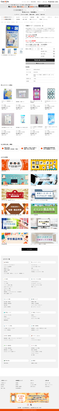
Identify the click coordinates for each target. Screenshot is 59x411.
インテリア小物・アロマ (35, 266)
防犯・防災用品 (34, 349)
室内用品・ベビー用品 (35, 348)
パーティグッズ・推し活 (35, 339)
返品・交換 (3, 388)
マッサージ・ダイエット (8, 339)
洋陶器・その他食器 (35, 303)
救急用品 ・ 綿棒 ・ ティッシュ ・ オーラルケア (20, 22)
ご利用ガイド (39, 1)
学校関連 (18, 19)
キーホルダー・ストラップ (36, 283)
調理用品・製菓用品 (7, 303)
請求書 (17, 384)
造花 (32, 268)
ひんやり (18, 17)
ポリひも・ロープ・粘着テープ (9, 351)
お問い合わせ (44, 1)
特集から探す (32, 14)
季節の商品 (6, 363)
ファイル (5, 281)
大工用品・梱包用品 (7, 348)
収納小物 (5, 271)
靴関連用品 (6, 320)
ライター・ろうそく (35, 353)
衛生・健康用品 (7, 22)
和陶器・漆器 (33, 301)
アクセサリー (33, 316)
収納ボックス (6, 268)
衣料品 (5, 316)
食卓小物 (5, 305)
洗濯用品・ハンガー (35, 330)
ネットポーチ (25, 17)
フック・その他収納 (7, 266)
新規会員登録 (33, 1)
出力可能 (32, 6)
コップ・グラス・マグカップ (36, 305)
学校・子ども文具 (7, 290)
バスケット (50, 17)
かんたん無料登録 (44, 6)
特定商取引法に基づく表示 (36, 407)
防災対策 (32, 17)
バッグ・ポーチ (7, 318)
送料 (12, 6)
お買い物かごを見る (53, 1)
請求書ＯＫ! (22, 6)
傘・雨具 (33, 354)
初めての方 (43, 14)
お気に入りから (25, 12)
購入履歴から (34, 12)
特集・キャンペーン (48, 384)
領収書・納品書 (18, 386)
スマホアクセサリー (35, 281)
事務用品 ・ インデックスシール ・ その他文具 (12, 291)
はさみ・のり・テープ (8, 286)
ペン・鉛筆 (6, 283)
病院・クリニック (33, 19)
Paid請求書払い (18, 388)
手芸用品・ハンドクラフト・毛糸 (37, 271)
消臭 (38, 17)
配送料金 (2, 384)
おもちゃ (33, 338)
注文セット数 (33, 49)
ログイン (28, 1)
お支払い (2, 386)
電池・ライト (33, 286)
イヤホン (43, 17)
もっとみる (29, 249)
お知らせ (37, 14)
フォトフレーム (34, 264)
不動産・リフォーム (43, 19)
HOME (2, 22)
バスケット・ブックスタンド (9, 264)
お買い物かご (47, 386)
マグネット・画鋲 (7, 288)
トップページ (16, 14)
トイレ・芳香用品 (7, 330)
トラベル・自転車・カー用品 (36, 351)
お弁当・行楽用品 (7, 306)
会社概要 (19, 407)
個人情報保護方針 (26, 407)
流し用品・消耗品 (7, 301)
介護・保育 (25, 19)
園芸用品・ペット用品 (8, 349)
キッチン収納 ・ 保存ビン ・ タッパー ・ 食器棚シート (14, 273)
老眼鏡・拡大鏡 (34, 363)
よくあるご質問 (33, 384)
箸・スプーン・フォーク (35, 306)
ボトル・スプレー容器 (35, 318)
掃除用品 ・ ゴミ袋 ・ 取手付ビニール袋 (38, 328)
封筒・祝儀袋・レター (8, 293)
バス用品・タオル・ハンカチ (9, 328)
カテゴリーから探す (24, 14)
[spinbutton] (35, 49)
